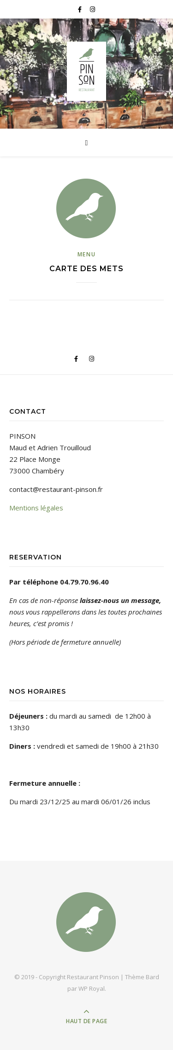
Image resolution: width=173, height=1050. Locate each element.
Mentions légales (36, 507)
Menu (87, 254)
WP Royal (91, 988)
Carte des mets (86, 268)
